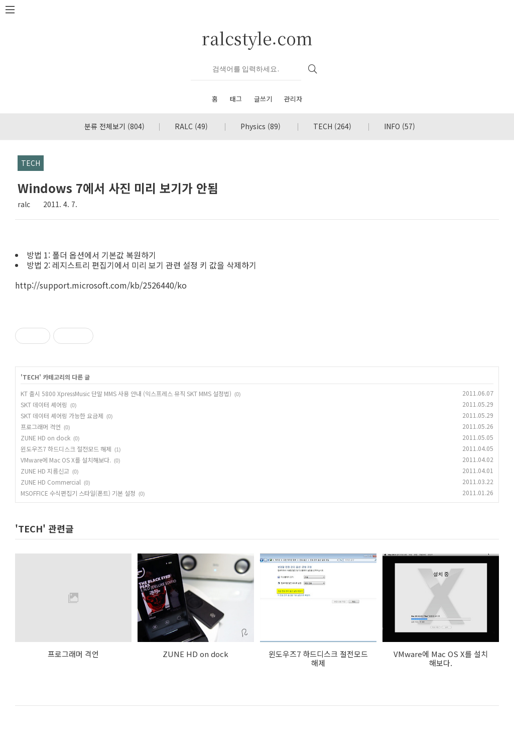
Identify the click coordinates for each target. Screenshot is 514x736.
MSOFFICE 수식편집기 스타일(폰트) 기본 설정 (78, 493)
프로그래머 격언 (41, 426)
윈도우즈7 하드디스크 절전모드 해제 (66, 448)
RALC (191, 126)
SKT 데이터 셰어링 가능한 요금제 (62, 415)
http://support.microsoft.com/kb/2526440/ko (101, 285)
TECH (332, 126)
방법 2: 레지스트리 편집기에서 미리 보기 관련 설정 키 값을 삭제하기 (141, 265)
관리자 (293, 99)
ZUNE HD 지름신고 (45, 471)
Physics (260, 126)
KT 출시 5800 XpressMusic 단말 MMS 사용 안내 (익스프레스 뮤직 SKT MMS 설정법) (126, 393)
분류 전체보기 (114, 126)
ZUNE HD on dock (45, 437)
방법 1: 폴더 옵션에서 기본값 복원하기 (91, 255)
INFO (399, 126)
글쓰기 (263, 99)
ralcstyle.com (257, 38)
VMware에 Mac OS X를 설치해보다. (66, 459)
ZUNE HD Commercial (51, 482)
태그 (236, 99)
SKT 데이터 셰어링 (44, 404)
